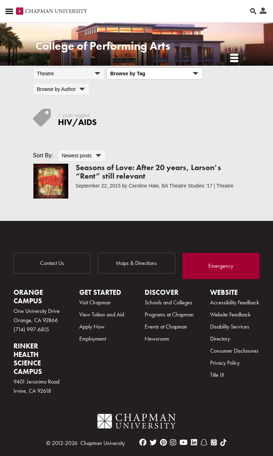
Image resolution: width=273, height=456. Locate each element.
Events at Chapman (166, 326)
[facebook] (142, 442)
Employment (92, 338)
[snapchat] (204, 442)
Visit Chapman (95, 302)
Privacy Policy (225, 363)
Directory (220, 338)
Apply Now (92, 326)
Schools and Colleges (168, 302)
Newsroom (157, 338)
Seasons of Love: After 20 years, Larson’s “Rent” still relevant (148, 171)
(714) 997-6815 (31, 329)
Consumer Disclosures (234, 350)
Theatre (225, 186)
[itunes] (214, 442)
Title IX (217, 375)
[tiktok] (223, 442)
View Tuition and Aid (101, 314)
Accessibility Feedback (234, 302)
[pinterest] (163, 442)
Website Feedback (230, 314)
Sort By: (43, 155)
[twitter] (153, 442)
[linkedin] (194, 442)
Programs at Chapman (169, 314)
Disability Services (229, 326)
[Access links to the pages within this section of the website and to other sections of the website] (10, 11)
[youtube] (184, 442)
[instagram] (173, 442)
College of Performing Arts (103, 46)
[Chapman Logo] (136, 422)
